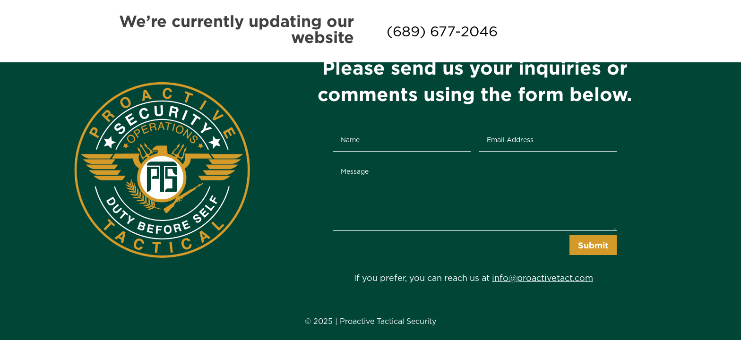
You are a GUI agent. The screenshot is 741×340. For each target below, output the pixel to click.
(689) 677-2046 (442, 31)
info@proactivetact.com (542, 278)
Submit (593, 245)
